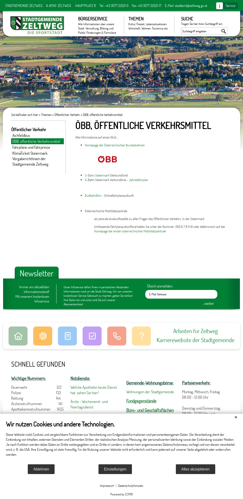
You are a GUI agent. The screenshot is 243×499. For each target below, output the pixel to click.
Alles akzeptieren (195, 469)
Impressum (107, 485)
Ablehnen (41, 469)
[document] (121, 442)
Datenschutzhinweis (130, 485)
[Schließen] (235, 417)
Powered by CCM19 (121, 494)
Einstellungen (115, 469)
